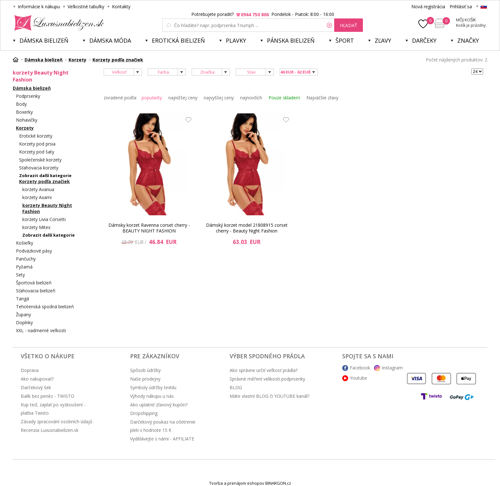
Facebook (360, 368)
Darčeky (424, 40)
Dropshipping (144, 413)
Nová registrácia (428, 7)
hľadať (348, 25)
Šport (344, 40)
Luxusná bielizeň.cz (58, 23)
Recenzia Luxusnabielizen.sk (49, 430)
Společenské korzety (40, 160)
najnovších (251, 98)
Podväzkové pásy (34, 251)
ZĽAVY (383, 40)
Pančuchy (26, 259)
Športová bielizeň (34, 283)
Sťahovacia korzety (38, 168)
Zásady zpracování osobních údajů (56, 421)
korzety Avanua (38, 189)
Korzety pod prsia (37, 144)
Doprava (30, 370)
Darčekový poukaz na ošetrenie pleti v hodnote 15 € (162, 426)
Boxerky (24, 112)
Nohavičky (26, 120)
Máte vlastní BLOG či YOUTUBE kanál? (269, 396)
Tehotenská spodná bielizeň (45, 307)
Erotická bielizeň (178, 40)
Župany (23, 314)
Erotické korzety (35, 136)
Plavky (236, 40)
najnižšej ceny (182, 98)
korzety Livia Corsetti (44, 219)
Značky (468, 40)
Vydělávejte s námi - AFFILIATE (162, 439)
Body (21, 104)
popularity (152, 98)
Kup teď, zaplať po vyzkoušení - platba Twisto (53, 409)
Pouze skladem (284, 98)
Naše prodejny (145, 379)
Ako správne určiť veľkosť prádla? (264, 370)
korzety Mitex (36, 227)
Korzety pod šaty (36, 152)
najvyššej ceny (219, 98)
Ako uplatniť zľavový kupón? (159, 405)
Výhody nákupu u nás (152, 396)
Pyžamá (24, 267)
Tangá (22, 299)
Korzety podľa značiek (44, 181)
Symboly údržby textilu (153, 387)
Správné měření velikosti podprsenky (267, 379)
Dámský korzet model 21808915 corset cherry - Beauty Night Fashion (247, 228)
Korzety (25, 128)
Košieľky (24, 243)
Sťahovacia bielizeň (35, 291)
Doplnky (24, 322)
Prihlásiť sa (461, 7)
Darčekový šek (36, 387)
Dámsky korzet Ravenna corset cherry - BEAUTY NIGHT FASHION (149, 228)
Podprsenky (28, 96)
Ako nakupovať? (37, 379)
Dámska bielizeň (44, 40)
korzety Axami (37, 197)
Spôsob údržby (145, 370)
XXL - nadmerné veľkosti (41, 330)
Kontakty (121, 7)
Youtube (358, 378)
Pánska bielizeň (291, 40)
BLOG (236, 387)
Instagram (392, 368)
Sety (20, 275)
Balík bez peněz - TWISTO (47, 396)
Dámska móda (110, 40)
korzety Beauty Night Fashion (47, 208)
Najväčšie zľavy (322, 98)
